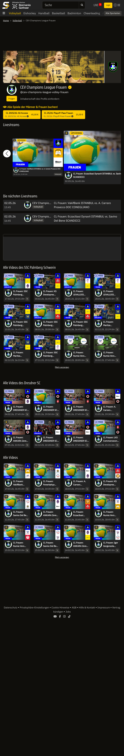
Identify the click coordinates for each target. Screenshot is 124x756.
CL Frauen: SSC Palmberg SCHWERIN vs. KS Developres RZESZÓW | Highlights (50, 323)
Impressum (103, 607)
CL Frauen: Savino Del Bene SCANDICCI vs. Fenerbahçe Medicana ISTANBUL (21, 514)
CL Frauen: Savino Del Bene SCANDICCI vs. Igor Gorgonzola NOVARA (51, 544)
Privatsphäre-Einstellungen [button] (35, 607)
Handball (44, 13)
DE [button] (117, 5)
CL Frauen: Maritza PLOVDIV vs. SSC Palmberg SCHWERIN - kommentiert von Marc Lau (20, 354)
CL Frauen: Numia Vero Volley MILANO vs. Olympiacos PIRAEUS (20, 544)
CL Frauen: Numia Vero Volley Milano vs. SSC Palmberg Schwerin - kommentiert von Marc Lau (109, 354)
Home (6, 20)
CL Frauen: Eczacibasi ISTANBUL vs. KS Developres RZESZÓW (80, 514)
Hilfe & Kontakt (87, 607)
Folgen (11, 98)
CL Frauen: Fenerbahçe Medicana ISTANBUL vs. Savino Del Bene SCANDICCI (51, 483)
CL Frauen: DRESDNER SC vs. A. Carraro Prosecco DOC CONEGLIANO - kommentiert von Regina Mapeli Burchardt (80, 439)
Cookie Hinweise (60, 607)
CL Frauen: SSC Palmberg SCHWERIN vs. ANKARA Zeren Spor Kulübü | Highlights (20, 293)
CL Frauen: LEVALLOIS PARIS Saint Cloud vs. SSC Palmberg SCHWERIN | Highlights (79, 293)
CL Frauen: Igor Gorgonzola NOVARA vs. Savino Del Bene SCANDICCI (111, 544)
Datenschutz (11, 607)
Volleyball (15, 13)
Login (108, 5)
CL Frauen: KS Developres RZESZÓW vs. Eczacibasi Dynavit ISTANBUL (109, 483)
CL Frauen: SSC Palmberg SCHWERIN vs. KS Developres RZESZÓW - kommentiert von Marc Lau (80, 323)
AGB (74, 607)
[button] (7, 153)
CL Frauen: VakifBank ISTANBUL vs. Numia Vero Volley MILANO (20, 483)
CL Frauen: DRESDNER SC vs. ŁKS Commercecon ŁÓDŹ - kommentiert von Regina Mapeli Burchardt (80, 408)
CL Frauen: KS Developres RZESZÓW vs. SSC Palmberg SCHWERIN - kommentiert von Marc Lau (50, 293)
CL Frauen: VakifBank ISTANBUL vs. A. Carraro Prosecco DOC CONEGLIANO (39, 170)
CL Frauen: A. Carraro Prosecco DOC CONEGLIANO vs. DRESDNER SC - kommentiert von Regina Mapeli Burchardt (110, 408)
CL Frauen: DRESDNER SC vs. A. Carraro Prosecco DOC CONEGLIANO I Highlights (50, 439)
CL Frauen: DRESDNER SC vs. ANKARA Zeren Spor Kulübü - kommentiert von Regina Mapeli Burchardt (20, 408)
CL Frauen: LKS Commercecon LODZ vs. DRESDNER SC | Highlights (110, 439)
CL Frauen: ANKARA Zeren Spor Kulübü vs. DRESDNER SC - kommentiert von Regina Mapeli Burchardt (20, 439)
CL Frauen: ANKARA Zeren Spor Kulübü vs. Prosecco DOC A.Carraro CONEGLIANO (50, 514)
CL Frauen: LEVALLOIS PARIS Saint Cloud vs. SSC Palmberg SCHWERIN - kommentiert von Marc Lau (109, 293)
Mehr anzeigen (62, 367)
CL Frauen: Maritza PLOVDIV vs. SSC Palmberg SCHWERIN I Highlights (110, 323)
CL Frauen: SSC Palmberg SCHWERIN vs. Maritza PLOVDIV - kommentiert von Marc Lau (20, 323)
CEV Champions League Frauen (51, 203)
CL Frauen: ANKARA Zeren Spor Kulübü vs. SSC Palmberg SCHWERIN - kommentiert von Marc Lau (80, 544)
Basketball (58, 13)
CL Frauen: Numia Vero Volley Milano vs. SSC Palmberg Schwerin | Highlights (79, 354)
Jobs (68, 611)
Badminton (74, 13)
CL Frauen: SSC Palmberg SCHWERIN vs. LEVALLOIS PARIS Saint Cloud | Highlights (50, 354)
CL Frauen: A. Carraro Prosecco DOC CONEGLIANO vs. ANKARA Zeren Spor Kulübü (80, 483)
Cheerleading (92, 13)
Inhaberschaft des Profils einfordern (39, 98)
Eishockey (29, 13)
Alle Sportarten (113, 13)
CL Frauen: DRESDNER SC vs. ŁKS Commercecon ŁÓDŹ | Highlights (50, 408)
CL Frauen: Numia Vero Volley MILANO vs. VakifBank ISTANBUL (110, 514)
